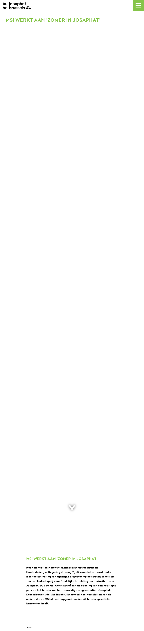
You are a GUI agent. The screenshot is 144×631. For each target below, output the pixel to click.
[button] (138, 5)
